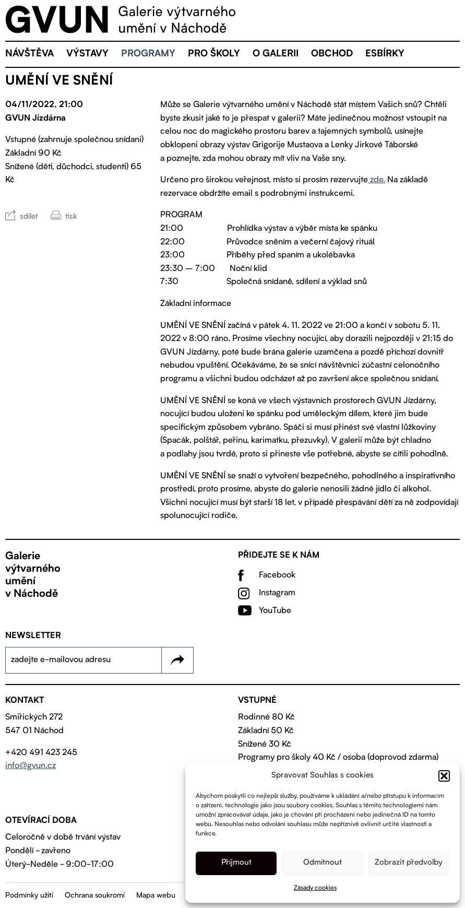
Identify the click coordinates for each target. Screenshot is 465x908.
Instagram (277, 593)
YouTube (275, 611)
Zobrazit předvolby (409, 863)
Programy (148, 54)
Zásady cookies (315, 888)
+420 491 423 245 (41, 753)
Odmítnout (322, 863)
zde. (376, 180)
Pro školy (214, 54)
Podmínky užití (29, 895)
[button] (444, 776)
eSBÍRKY (384, 54)
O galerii (276, 54)
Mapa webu (155, 895)
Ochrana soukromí (95, 895)
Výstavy (87, 54)
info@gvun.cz (30, 766)
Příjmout (236, 863)
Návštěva (29, 54)
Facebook (277, 575)
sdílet (29, 217)
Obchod (332, 54)
